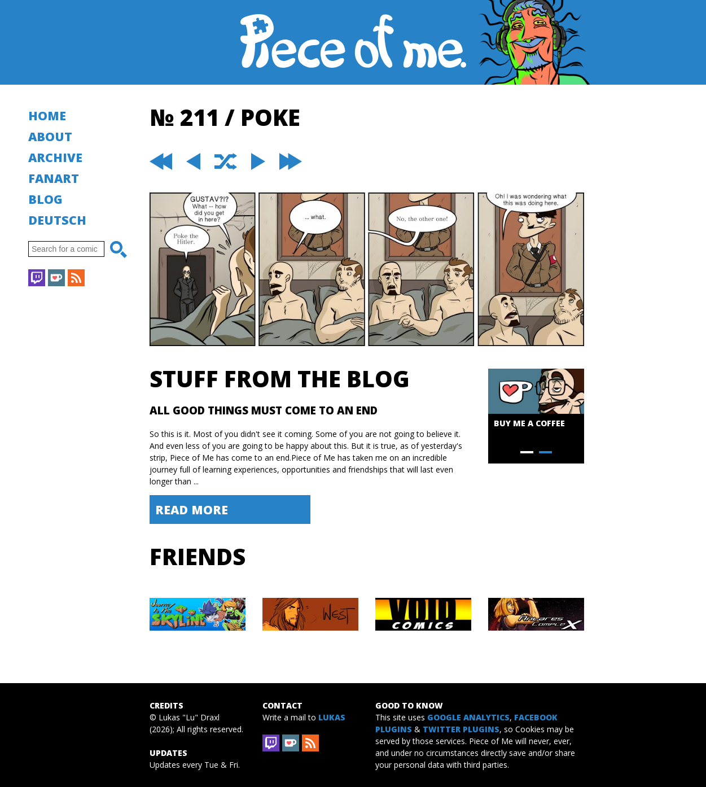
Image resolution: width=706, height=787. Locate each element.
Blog (45, 199)
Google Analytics (468, 717)
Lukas (331, 717)
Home (47, 115)
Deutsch (57, 220)
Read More (191, 509)
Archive (55, 157)
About (50, 136)
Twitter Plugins (461, 729)
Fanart (53, 178)
